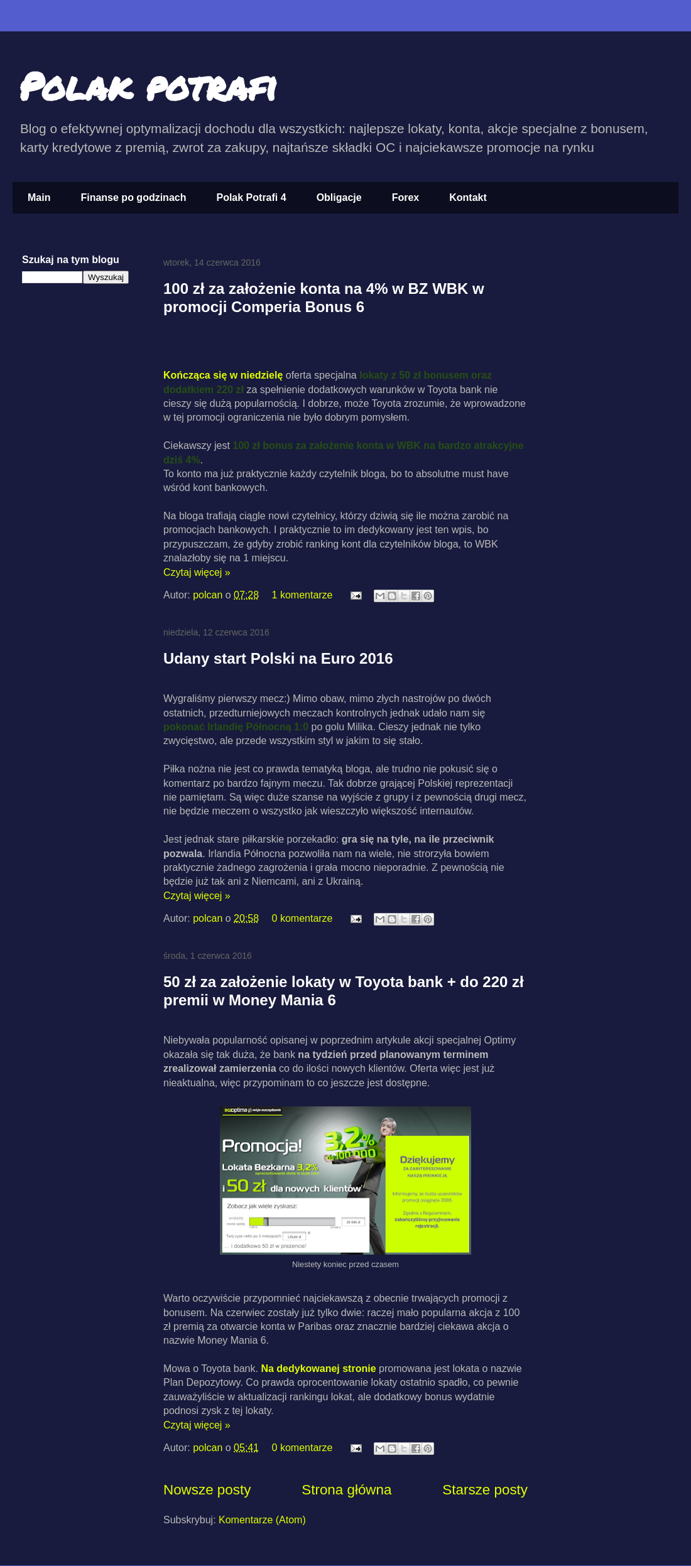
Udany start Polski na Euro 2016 (278, 658)
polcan (209, 595)
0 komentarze (302, 918)
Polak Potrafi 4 (251, 197)
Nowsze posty (207, 1490)
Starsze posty (485, 1490)
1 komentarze (302, 595)
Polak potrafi (148, 85)
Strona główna (346, 1490)
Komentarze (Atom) (262, 1520)
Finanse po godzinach (133, 197)
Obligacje (339, 197)
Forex (406, 197)
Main (39, 197)
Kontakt (468, 197)
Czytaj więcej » (197, 572)
